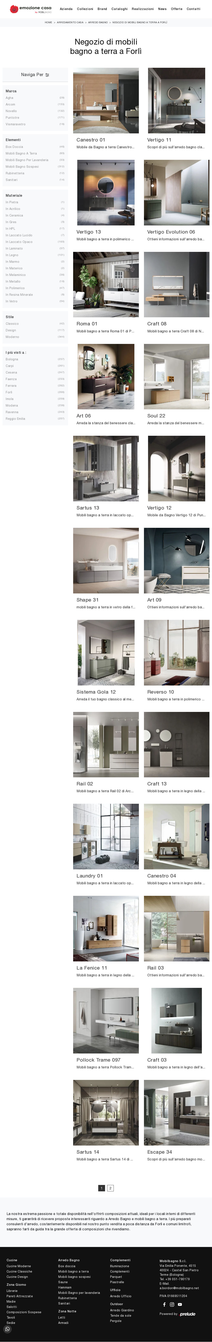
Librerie (12, 1291)
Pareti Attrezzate (20, 1296)
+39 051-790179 (177, 1279)
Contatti (194, 9)
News (162, 9)
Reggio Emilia (19, 419)
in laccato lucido (22, 235)
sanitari (15, 180)
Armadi (63, 1323)
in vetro (15, 301)
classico (16, 324)
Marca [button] (11, 91)
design (14, 330)
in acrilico (16, 209)
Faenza (14, 379)
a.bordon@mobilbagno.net (179, 1288)
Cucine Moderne (19, 1266)
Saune (63, 1282)
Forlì (12, 392)
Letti (61, 1317)
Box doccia (66, 1266)
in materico (18, 268)
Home (48, 22)
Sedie (11, 1323)
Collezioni (85, 9)
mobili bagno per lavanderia (30, 160)
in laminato (18, 248)
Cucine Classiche (19, 1271)
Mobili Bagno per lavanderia (79, 1293)
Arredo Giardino (122, 1310)
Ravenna (15, 412)
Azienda (66, 9)
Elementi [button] (13, 140)
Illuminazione (119, 1266)
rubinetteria (18, 173)
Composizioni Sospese (24, 1312)
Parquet (116, 1277)
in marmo (16, 262)
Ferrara (14, 386)
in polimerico (19, 288)
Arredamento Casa (70, 22)
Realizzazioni (143, 9)
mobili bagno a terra (25, 153)
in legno (15, 255)
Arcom (14, 104)
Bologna (15, 359)
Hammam (64, 1287)
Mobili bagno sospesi (74, 1277)
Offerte (176, 9)
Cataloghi (119, 9)
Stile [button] (10, 317)
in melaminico (19, 275)
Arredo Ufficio (121, 1296)
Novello (15, 111)
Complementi (120, 1271)
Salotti (12, 1307)
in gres (14, 222)
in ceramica (18, 215)
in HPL (14, 229)
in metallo (16, 281)
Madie (11, 1301)
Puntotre (16, 118)
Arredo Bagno (98, 22)
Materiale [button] (14, 196)
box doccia (18, 147)
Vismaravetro (19, 124)
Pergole (116, 1321)
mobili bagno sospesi (26, 167)
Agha (13, 98)
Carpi (13, 366)
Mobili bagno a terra (73, 1271)
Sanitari (64, 1303)
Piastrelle (117, 1282)
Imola (13, 399)
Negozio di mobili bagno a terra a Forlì (139, 22)
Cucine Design (17, 1277)
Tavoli (11, 1317)
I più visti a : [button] (16, 353)
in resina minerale (23, 295)
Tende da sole (120, 1315)
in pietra (15, 202)
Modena (15, 405)
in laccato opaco (22, 242)
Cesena (15, 372)
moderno (16, 337)
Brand (102, 9)
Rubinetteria (67, 1298)
